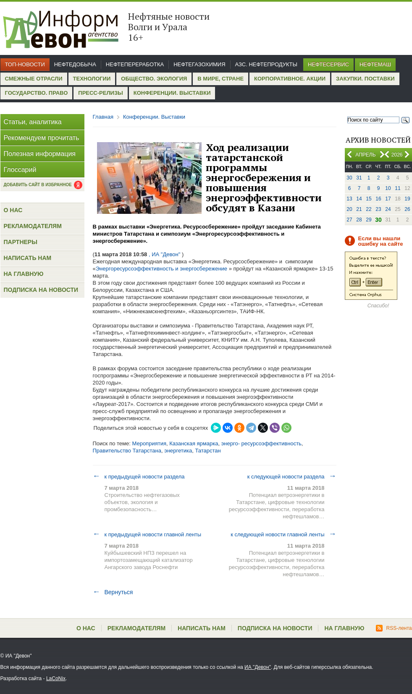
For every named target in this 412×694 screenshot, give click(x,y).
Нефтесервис (328, 64)
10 (388, 188)
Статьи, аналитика (33, 121)
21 (359, 209)
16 (378, 199)
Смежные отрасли (34, 78)
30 (349, 178)
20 (349, 209)
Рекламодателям (33, 226)
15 (368, 199)
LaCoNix (56, 678)
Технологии (92, 78)
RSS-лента (394, 628)
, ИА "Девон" (164, 254)
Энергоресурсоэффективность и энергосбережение (161, 268)
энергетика (178, 450)
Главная (103, 117)
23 (378, 209)
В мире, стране (220, 78)
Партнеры (20, 242)
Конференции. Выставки (172, 93)
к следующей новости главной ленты (283, 534)
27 (349, 220)
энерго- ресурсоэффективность (261, 443)
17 (388, 199)
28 (359, 220)
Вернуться (113, 592)
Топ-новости (25, 64)
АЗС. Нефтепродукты (266, 64)
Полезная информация (40, 153)
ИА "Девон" (257, 667)
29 (368, 220)
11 (397, 188)
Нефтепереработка (135, 64)
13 (349, 199)
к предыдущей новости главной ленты (147, 534)
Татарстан (207, 450)
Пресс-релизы (100, 93)
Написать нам (28, 258)
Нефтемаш (375, 64)
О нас (13, 210)
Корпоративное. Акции (289, 78)
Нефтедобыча (75, 64)
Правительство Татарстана (127, 450)
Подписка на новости (41, 289)
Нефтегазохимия (199, 64)
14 (359, 199)
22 (368, 209)
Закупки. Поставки (365, 78)
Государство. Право (36, 93)
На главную (24, 273)
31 (359, 178)
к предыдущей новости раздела (139, 476)
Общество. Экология (154, 78)
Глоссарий (20, 169)
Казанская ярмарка (193, 443)
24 (388, 209)
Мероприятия (149, 443)
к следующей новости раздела (291, 476)
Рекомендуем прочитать (41, 137)
